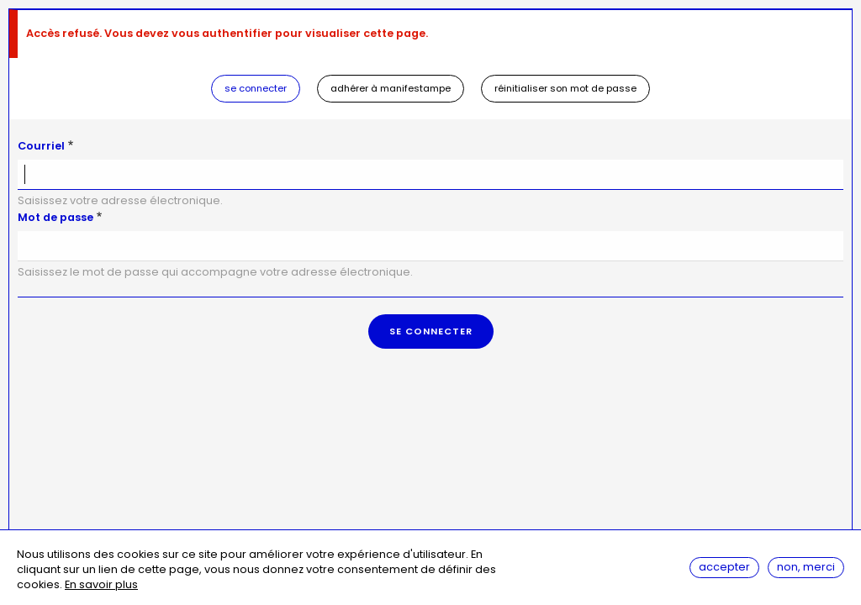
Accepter (724, 568)
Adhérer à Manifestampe (390, 88)
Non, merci (806, 568)
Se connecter (255, 88)
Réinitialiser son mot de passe (565, 88)
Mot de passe (55, 217)
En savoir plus (101, 586)
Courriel (41, 146)
